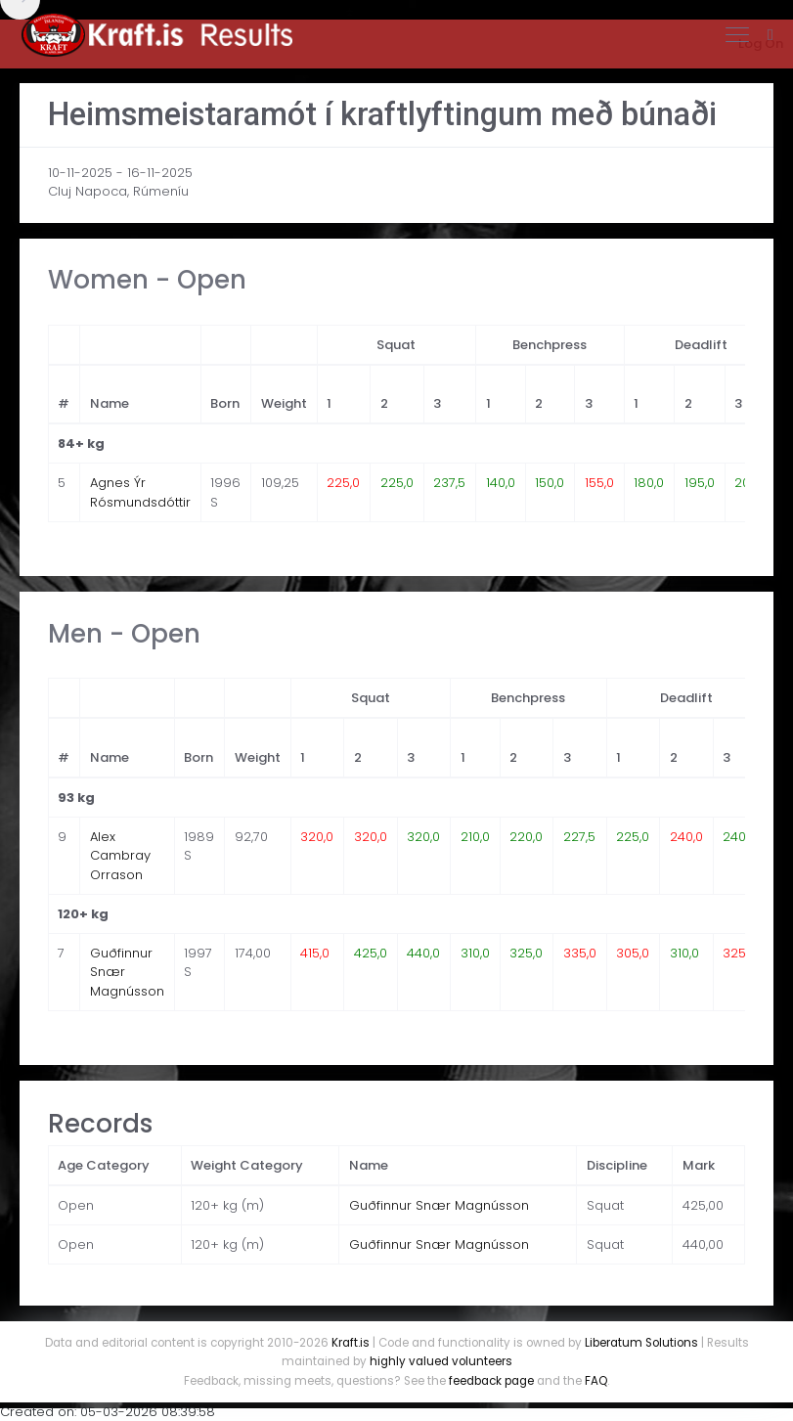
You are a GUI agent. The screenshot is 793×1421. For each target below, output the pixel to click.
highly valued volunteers (441, 1361)
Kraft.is (350, 1343)
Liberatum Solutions (641, 1343)
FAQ (596, 1381)
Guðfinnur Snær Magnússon (439, 1205)
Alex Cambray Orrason (120, 855)
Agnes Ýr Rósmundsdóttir (140, 492)
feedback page (491, 1381)
